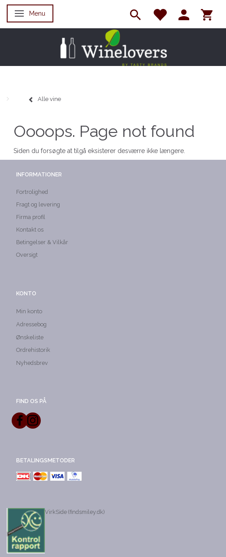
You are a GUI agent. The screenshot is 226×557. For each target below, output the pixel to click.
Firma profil (30, 217)
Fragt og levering (38, 204)
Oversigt (27, 254)
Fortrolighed (32, 192)
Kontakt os (29, 229)
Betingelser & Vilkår (42, 242)
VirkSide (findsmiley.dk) (74, 512)
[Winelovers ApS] (113, 47)
